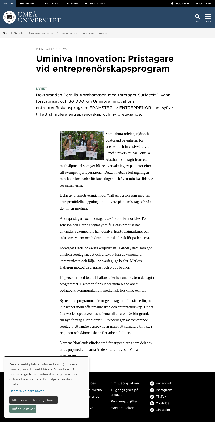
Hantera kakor (122, 408)
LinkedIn (160, 409)
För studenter (29, 3)
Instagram (161, 390)
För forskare (52, 3)
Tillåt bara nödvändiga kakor (33, 400)
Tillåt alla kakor (23, 409)
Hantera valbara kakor (26, 391)
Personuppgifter (124, 401)
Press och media (88, 390)
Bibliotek (72, 3)
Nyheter (19, 33)
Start (6, 33)
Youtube (159, 403)
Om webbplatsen (125, 383)
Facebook (161, 383)
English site (203, 3)
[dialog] (46, 387)
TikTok (158, 396)
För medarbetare (96, 3)
